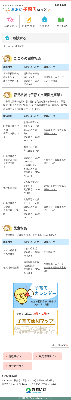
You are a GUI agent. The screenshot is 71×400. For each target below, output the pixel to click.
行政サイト (15, 356)
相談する (45, 26)
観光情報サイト (47, 356)
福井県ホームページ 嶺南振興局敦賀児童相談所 (55, 267)
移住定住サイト (17, 366)
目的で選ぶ (28, 26)
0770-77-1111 (20, 384)
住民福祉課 (49, 252)
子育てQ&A (61, 26)
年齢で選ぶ (10, 26)
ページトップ (58, 345)
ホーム (6, 46)
